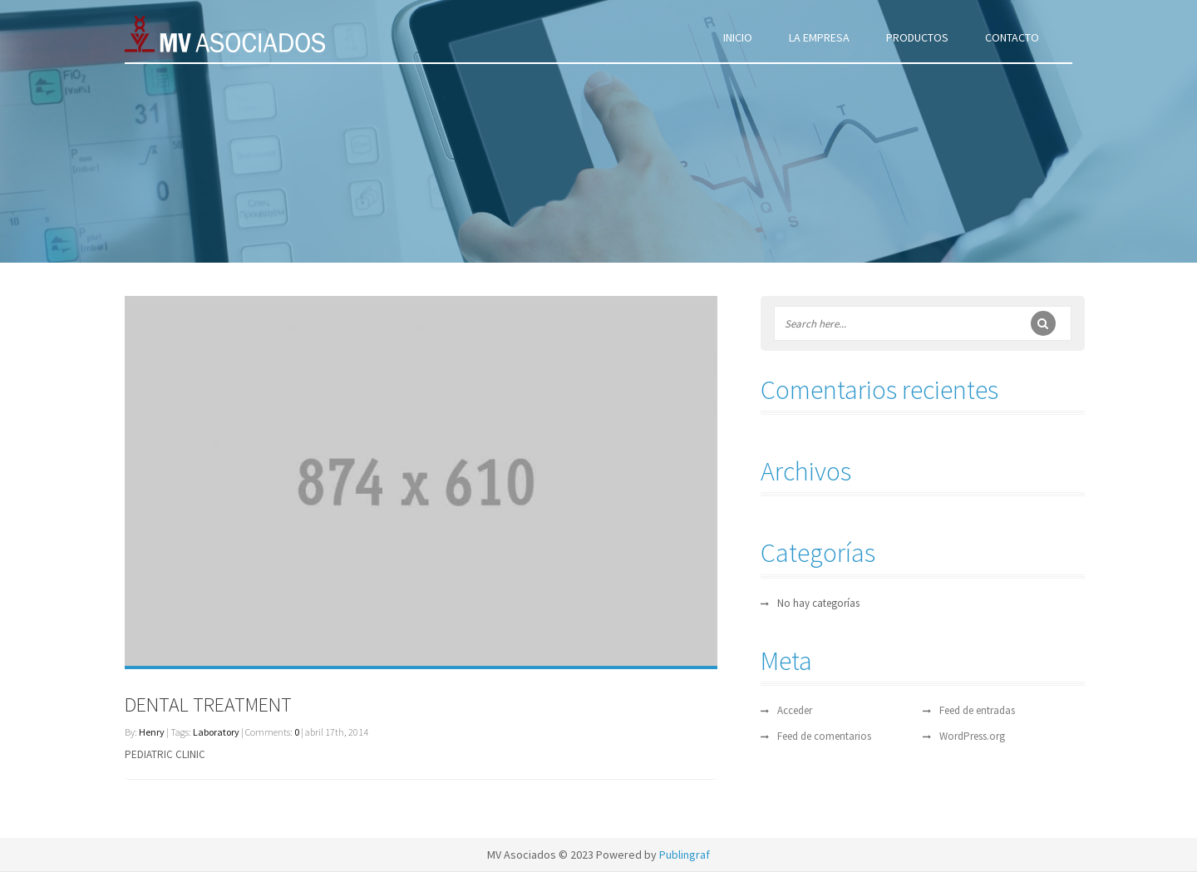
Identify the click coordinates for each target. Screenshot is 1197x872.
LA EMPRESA (819, 37)
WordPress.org (972, 736)
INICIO (737, 37)
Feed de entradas (977, 710)
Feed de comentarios (824, 736)
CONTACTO (1012, 37)
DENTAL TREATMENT (208, 704)
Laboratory (216, 732)
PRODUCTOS (917, 37)
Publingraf (684, 854)
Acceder (794, 710)
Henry (152, 732)
